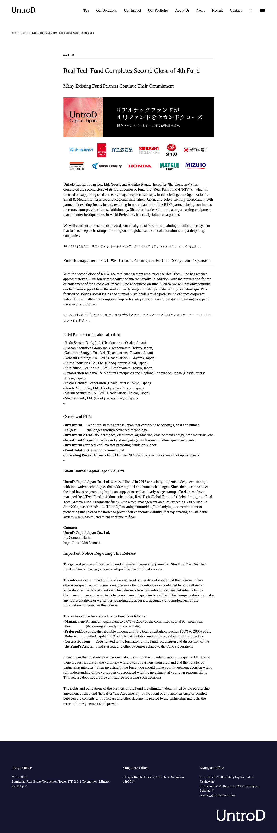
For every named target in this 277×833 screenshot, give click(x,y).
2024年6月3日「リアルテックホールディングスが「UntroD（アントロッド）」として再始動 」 (135, 246)
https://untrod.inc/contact (82, 543)
